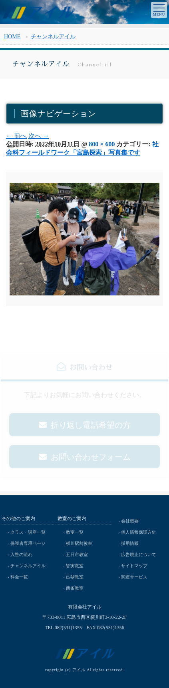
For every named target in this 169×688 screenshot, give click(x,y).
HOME (12, 38)
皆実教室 (75, 565)
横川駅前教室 (79, 543)
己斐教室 (75, 576)
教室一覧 (75, 532)
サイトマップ (134, 565)
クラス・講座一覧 (28, 532)
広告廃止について (138, 554)
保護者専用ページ (28, 543)
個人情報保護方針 (138, 532)
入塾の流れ (21, 554)
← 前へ (16, 135)
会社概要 (130, 520)
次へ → (38, 135)
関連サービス (134, 576)
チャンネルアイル (53, 38)
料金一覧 (19, 576)
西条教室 (75, 588)
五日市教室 (77, 554)
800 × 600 (102, 144)
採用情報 (130, 543)
